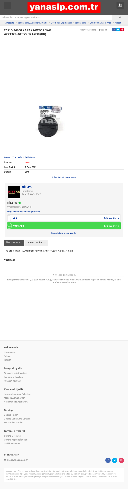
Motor (118, 23)
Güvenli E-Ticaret (12, 436)
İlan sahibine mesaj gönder (64, 233)
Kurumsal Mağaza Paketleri (17, 394)
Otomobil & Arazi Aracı (101, 23)
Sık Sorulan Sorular (13, 422)
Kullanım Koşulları (12, 381)
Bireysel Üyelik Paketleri (15, 373)
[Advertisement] (64, 63)
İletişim (7, 360)
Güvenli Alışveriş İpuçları (16, 439)
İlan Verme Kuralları (13, 377)
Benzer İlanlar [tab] (36, 242)
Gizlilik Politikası (12, 443)
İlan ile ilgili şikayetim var (64, 177)
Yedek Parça (80, 23)
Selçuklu (17, 157)
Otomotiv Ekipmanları (61, 23)
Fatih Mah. (30, 157)
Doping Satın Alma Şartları (17, 418)
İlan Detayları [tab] (13, 242)
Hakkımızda (10, 352)
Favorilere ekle (88, 30)
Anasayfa (10, 23)
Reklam (7, 356)
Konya (7, 157)
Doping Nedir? (11, 415)
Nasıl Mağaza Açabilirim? (16, 401)
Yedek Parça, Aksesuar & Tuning (33, 23)
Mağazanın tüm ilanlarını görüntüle (23, 212)
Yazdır (103, 30)
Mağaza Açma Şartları (14, 398)
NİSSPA (27, 186)
